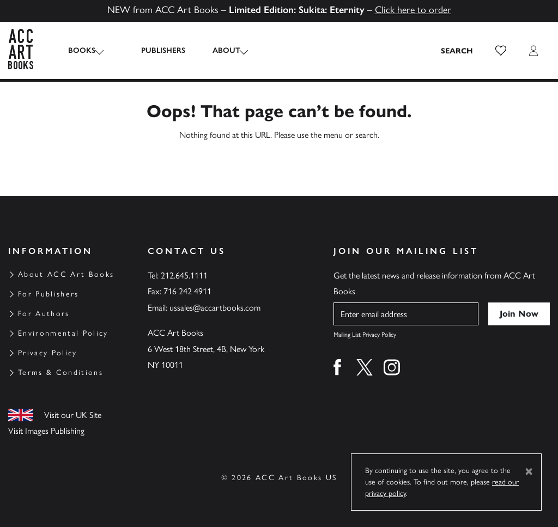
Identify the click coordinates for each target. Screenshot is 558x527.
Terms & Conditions (60, 372)
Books (81, 50)
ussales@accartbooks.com (214, 307)
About (216, 50)
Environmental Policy (63, 333)
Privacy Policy (47, 353)
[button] (500, 51)
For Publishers (48, 294)
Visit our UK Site (72, 415)
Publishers (153, 50)
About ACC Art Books (66, 274)
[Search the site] (457, 51)
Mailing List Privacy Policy (364, 334)
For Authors (44, 313)
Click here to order (413, 10)
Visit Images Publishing (46, 431)
